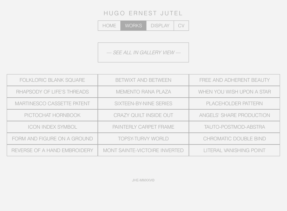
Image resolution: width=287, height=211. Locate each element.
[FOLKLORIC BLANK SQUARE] (52, 80)
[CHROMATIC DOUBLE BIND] (234, 138)
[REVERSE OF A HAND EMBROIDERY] (52, 150)
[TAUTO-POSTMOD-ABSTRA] (234, 127)
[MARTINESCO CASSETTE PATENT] (52, 103)
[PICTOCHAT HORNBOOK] (52, 115)
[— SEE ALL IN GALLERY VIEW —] (143, 52)
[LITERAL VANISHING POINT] (234, 150)
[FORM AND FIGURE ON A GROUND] (52, 138)
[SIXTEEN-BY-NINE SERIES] (143, 103)
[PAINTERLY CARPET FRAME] (143, 127)
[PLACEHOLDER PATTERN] (234, 103)
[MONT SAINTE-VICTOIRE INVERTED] (143, 150)
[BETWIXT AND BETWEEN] (143, 80)
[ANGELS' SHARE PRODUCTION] (234, 115)
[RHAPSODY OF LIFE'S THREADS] (52, 92)
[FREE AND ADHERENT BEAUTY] (234, 80)
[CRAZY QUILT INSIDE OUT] (143, 115)
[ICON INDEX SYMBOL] (52, 127)
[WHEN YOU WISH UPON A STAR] (234, 92)
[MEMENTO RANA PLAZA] (143, 92)
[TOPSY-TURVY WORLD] (143, 138)
